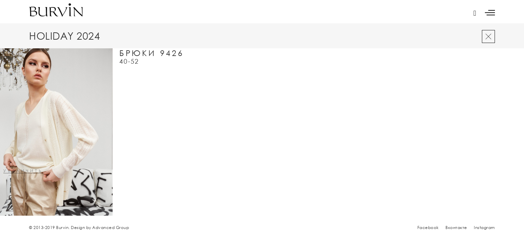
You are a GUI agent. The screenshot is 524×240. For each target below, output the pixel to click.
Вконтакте (456, 227)
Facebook (428, 227)
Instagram (484, 227)
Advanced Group (110, 227)
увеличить (23, 171)
